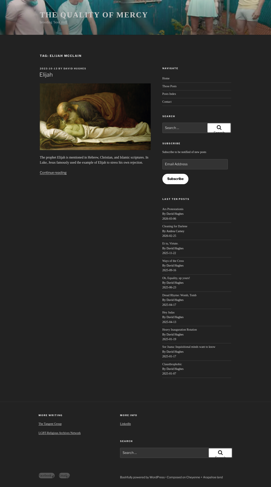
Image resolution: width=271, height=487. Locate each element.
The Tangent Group (50, 423)
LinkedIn (125, 423)
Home (166, 78)
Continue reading (53, 173)
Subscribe (175, 179)
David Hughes (75, 68)
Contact (167, 101)
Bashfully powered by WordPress (142, 477)
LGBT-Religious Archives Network (60, 433)
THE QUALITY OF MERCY (94, 15)
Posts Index (169, 93)
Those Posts (169, 86)
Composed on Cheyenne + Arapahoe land (195, 477)
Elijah (46, 74)
